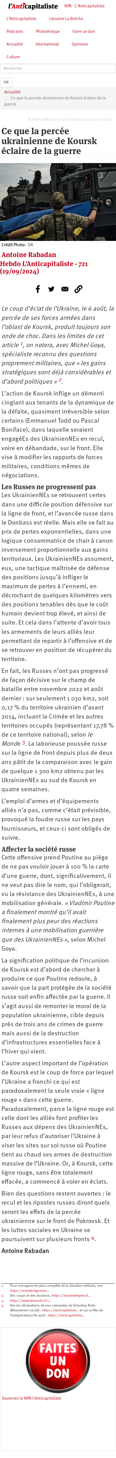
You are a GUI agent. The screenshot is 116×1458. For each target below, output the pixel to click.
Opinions (80, 44)
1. (2, 1286)
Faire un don (84, 32)
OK (6, 82)
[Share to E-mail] (65, 289)
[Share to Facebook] (37, 289)
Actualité (14, 44)
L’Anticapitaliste (21, 19)
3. (2, 1301)
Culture (13, 57)
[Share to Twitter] (51, 289)
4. (2, 1305)
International (47, 44)
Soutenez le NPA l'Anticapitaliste (31, 1399)
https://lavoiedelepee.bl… (71, 1295)
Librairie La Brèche (66, 19)
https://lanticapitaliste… (60, 1310)
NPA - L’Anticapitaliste (84, 6)
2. (2, 1295)
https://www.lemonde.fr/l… (30, 1301)
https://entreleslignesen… (29, 1291)
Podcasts (14, 32)
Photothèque (48, 32)
